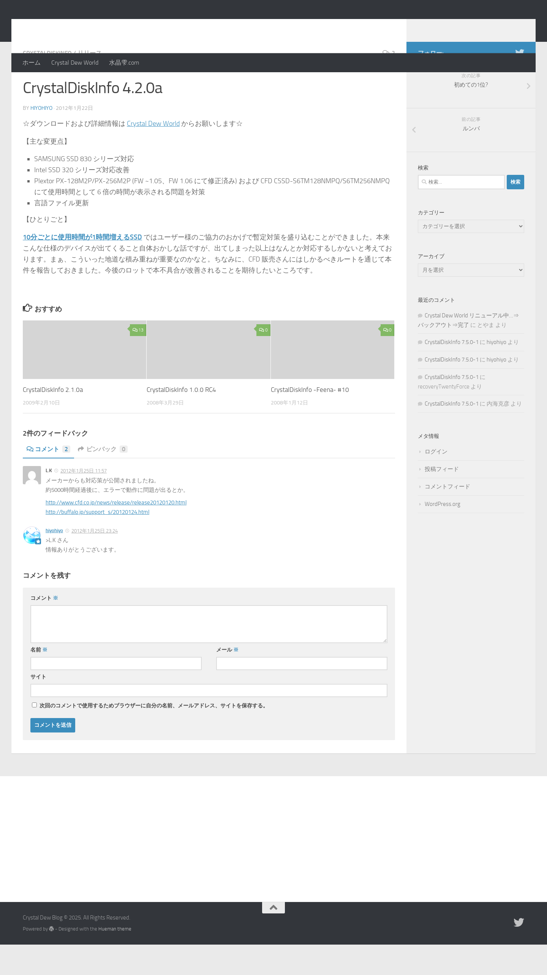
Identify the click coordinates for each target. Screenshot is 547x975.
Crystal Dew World (74, 62)
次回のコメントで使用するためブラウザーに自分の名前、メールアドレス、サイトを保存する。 (154, 736)
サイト (38, 707)
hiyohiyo (41, 138)
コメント (48, 479)
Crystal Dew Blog (79, 26)
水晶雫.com (124, 62)
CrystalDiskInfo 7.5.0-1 (452, 372)
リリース (89, 83)
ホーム (31, 62)
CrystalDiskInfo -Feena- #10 (310, 420)
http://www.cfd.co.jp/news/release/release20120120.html (116, 533)
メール (227, 680)
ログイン (436, 482)
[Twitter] (519, 83)
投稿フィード (442, 499)
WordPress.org (442, 534)
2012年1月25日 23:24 (94, 561)
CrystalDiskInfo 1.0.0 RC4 (181, 420)
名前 (38, 680)
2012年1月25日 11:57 (83, 501)
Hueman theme (114, 959)
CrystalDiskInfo (47, 83)
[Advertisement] (273, 863)
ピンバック (103, 479)
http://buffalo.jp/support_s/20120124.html (97, 542)
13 (138, 360)
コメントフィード (447, 517)
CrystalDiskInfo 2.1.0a (53, 420)
